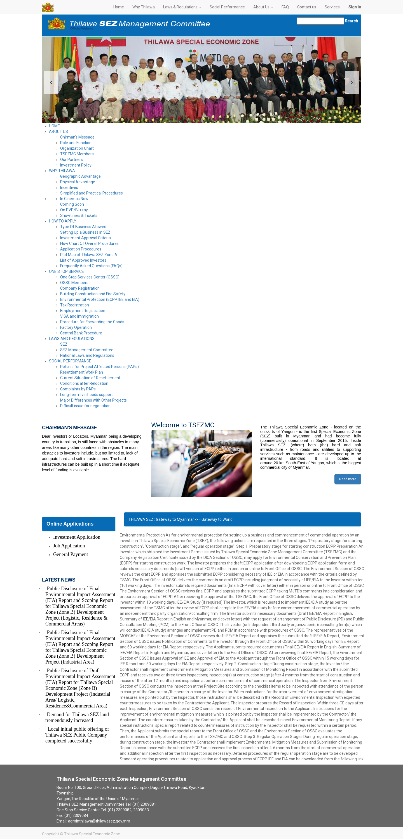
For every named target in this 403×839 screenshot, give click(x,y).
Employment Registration (82, 310)
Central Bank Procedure (81, 333)
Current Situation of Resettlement (90, 378)
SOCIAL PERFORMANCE (70, 361)
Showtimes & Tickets (78, 215)
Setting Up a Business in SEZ (85, 232)
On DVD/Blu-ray (74, 210)
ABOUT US (58, 131)
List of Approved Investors (83, 260)
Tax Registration (74, 305)
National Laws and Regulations (87, 355)
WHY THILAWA (62, 170)
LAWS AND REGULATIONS (72, 338)
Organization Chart (77, 148)
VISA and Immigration (79, 316)
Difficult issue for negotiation (85, 406)
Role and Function (76, 142)
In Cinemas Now (74, 198)
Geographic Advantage (80, 176)
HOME (54, 126)
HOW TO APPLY (62, 221)
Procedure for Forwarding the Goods (92, 322)
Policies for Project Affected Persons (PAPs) (99, 366)
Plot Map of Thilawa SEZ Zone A (88, 254)
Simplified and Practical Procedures (91, 193)
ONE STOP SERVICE (66, 271)
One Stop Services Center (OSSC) (90, 277)
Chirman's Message (77, 137)
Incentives (69, 187)
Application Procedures (80, 249)
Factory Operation (76, 327)
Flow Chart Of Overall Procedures (89, 243)
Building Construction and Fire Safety (92, 294)
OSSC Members (74, 282)
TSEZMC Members (77, 154)
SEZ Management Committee (86, 350)
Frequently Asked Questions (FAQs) (91, 266)
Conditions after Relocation (84, 383)
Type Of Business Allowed (83, 226)
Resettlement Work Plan (81, 372)
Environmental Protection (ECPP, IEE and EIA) (99, 299)
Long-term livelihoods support (86, 394)
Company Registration (80, 288)
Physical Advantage (77, 182)
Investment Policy (76, 165)
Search (351, 21)
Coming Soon (72, 204)
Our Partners (71, 159)
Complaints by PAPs (78, 389)
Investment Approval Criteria (85, 238)
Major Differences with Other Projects (93, 400)
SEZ (63, 344)
